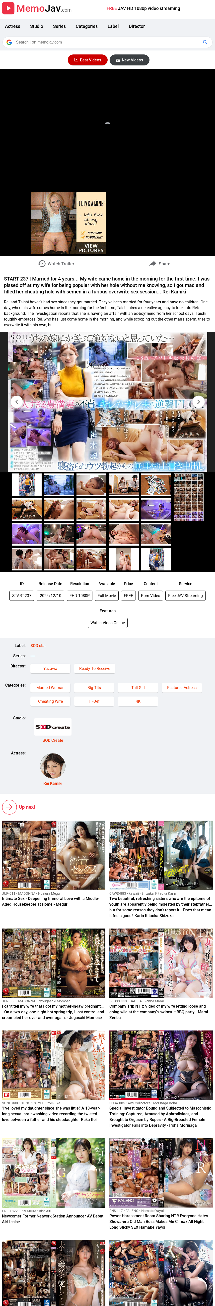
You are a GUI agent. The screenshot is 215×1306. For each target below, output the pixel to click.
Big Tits (94, 687)
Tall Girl (138, 687)
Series (59, 26)
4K (138, 701)
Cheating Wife (50, 701)
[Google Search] (205, 42)
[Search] (107, 42)
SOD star (38, 645)
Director (137, 26)
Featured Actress (182, 687)
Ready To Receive (94, 668)
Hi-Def (94, 701)
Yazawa (50, 668)
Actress (12, 26)
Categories (87, 26)
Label (113, 26)
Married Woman (50, 687)
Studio (36, 26)
